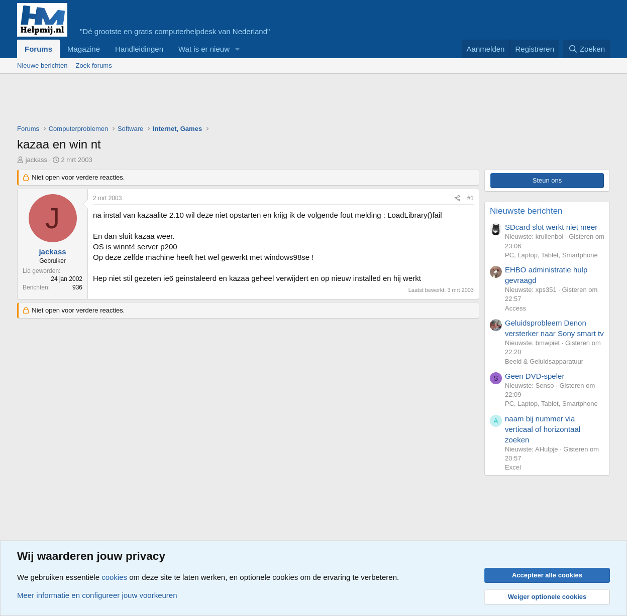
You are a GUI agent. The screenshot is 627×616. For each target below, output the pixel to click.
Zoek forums (93, 65)
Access (515, 308)
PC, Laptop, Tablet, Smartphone (551, 255)
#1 (470, 198)
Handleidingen (139, 49)
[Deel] (457, 198)
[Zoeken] (586, 49)
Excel (513, 467)
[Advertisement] (200, 101)
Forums (38, 49)
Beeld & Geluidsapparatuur (544, 361)
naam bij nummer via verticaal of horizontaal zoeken (542, 429)
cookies (114, 577)
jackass (36, 160)
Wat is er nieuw (204, 49)
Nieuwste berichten (526, 211)
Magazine (83, 49)
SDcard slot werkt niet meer (551, 227)
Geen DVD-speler (534, 376)
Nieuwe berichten (42, 65)
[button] (238, 49)
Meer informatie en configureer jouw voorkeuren (97, 595)
